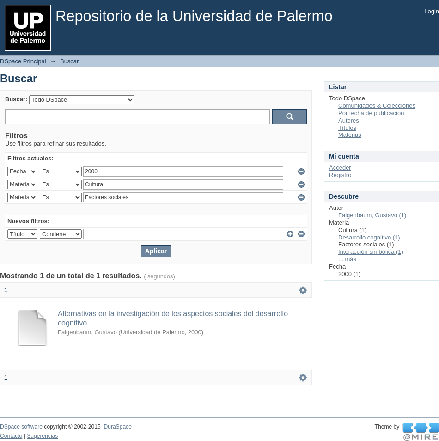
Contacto (11, 436)
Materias (349, 134)
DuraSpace (117, 426)
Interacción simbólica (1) (370, 251)
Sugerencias (42, 436)
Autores (348, 120)
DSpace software (21, 426)
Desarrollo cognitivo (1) (369, 237)
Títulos (347, 127)
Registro (340, 175)
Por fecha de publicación (371, 113)
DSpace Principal (23, 61)
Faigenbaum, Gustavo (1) (372, 215)
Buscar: (16, 99)
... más (347, 259)
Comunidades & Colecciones (376, 105)
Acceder (340, 167)
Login (431, 11)
